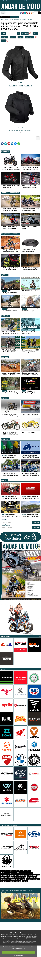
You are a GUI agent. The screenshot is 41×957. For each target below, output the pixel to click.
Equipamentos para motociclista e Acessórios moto (17, 873)
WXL (3, 40)
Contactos (4, 933)
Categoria (4, 37)
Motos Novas (27, 871)
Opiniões (4, 275)
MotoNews (5, 151)
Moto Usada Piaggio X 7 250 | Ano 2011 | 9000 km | (20, 904)
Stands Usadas (23, 875)
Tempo (20, 37)
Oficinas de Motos (34, 875)
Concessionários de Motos (9, 875)
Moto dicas (5, 439)
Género (13, 37)
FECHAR (18, 952)
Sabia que (5, 398)
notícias (30, 19)
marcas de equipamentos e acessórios (10, 19)
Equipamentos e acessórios (10, 234)
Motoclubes (4, 881)
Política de (18, 955)
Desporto (4, 357)
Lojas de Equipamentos (18, 877)
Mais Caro (25, 33)
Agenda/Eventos (16, 871)
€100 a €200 (29, 37)
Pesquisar (36, 522)
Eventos (4, 480)
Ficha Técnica (10, 933)
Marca (35, 33)
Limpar (3, 33)
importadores (23, 19)
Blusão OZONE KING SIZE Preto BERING (20, 86)
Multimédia (5, 316)
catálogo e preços (14, 17)
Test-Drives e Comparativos (10, 193)
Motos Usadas (5, 871)
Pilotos (18, 881)
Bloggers (12, 881)
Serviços (24, 881)
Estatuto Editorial (20, 933)
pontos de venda (24, 17)
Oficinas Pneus (5, 877)
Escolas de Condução (32, 879)
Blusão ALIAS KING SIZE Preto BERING (20, 130)
